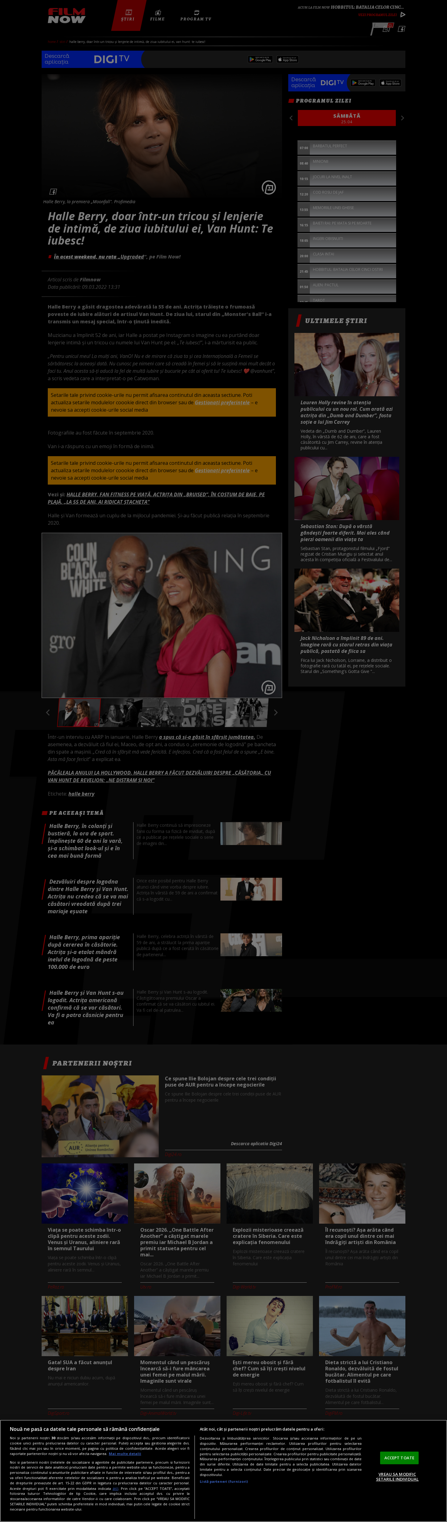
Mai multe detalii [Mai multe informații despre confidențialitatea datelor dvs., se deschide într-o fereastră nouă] (125, 1453)
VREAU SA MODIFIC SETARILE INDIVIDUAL (397, 1476)
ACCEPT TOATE (399, 1458)
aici (115, 1488)
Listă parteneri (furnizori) (224, 1481)
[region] (223, 1471)
